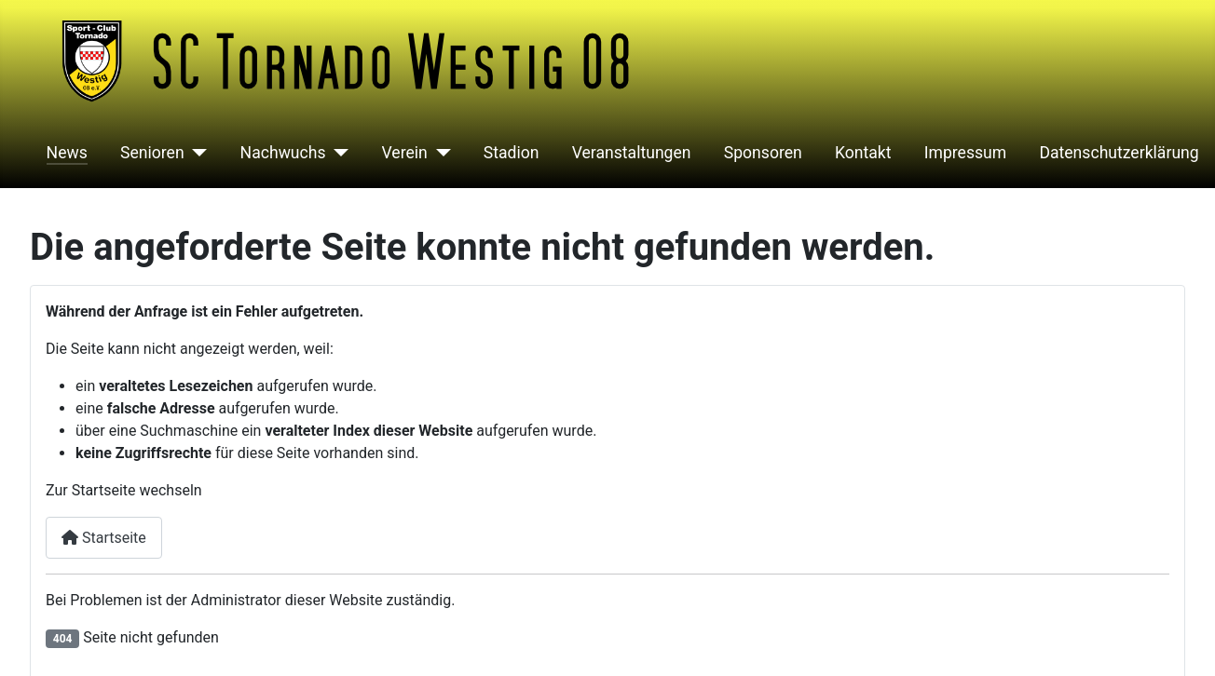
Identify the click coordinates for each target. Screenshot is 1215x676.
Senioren (152, 152)
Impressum (965, 152)
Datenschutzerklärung (1118, 152)
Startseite (103, 538)
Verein (405, 152)
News (67, 152)
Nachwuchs (283, 152)
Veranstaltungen (631, 152)
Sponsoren (763, 152)
